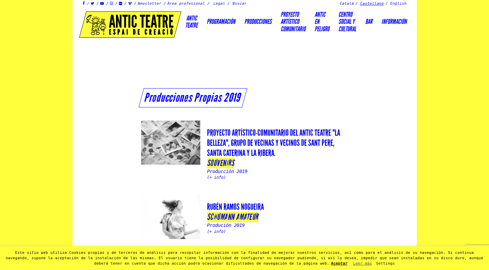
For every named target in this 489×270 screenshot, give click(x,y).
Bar (368, 22)
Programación (221, 22)
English (398, 3)
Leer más (362, 263)
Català (347, 3)
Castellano (372, 3)
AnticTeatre (191, 21)
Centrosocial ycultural (347, 21)
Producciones (258, 22)
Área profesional (186, 3)
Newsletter (149, 3)
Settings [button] (385, 263)
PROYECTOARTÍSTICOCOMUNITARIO (293, 21)
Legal (219, 3)
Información (394, 22)
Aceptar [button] (339, 263)
